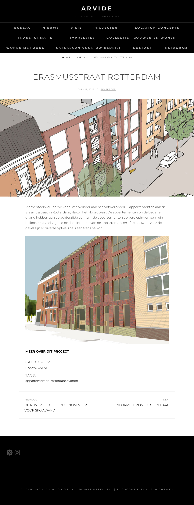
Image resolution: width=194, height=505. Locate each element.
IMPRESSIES (82, 38)
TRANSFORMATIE (35, 38)
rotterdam (58, 381)
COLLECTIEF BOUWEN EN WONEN (141, 38)
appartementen (37, 381)
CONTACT (142, 48)
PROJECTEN (105, 27)
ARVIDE (97, 8)
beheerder (108, 89)
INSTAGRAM (175, 48)
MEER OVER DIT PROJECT (47, 351)
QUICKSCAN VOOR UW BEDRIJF (89, 48)
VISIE (76, 27)
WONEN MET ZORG (25, 48)
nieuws (82, 57)
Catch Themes (159, 489)
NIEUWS (51, 27)
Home (66, 57)
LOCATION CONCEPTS (157, 27)
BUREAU (22, 27)
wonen (43, 367)
